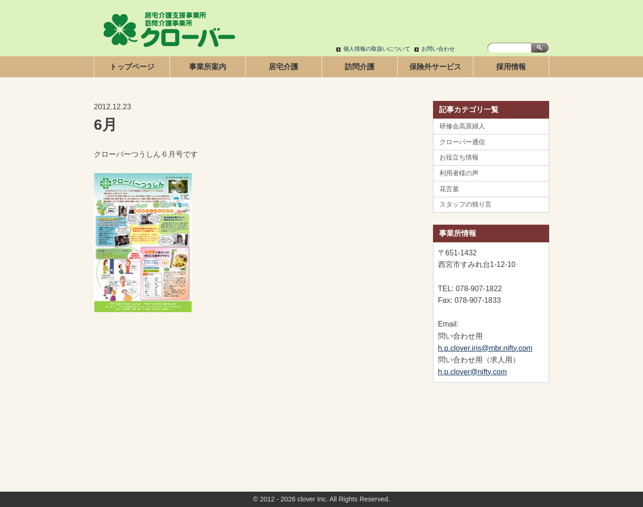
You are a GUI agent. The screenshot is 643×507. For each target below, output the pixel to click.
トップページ (132, 67)
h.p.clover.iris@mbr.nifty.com (485, 348)
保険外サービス (435, 67)
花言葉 (449, 189)
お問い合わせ (438, 49)
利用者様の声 (459, 173)
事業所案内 (207, 67)
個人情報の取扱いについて (376, 49)
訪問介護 (359, 67)
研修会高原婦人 (462, 126)
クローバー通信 (462, 142)
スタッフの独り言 (466, 204)
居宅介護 (283, 67)
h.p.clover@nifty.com (472, 372)
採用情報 (511, 67)
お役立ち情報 (459, 157)
